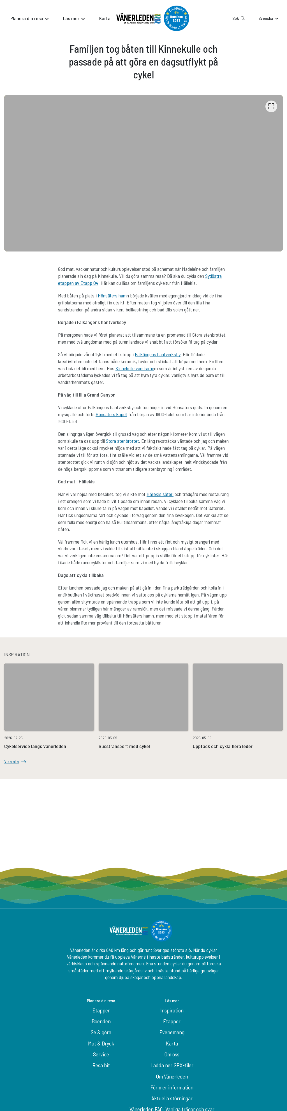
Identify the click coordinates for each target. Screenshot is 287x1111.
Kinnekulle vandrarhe (134, 368)
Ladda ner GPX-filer (172, 1065)
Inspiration (172, 1010)
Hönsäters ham (112, 295)
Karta (172, 1043)
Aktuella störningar (172, 1098)
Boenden (101, 1021)
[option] (143, 173)
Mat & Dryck (101, 1043)
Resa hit (101, 1065)
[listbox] (143, 173)
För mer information (172, 1087)
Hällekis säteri (160, 494)
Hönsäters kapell (111, 414)
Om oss (171, 1054)
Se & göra (101, 1032)
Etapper (101, 1010)
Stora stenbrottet (122, 441)
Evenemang (171, 1032)
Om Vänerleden (172, 1076)
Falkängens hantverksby (157, 354)
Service (101, 1054)
